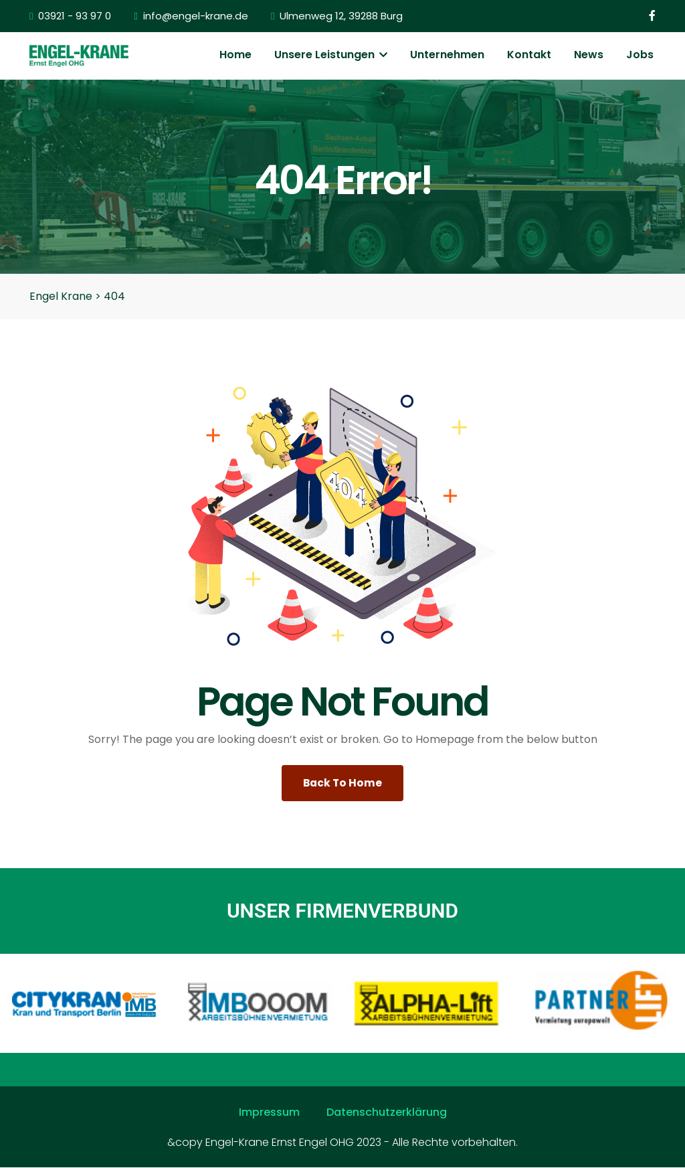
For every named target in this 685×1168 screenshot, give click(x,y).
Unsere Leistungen (330, 54)
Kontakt (529, 54)
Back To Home (342, 783)
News (588, 54)
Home (235, 54)
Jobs (640, 54)
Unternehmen (447, 54)
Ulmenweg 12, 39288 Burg (337, 16)
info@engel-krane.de (191, 16)
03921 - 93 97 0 (70, 16)
